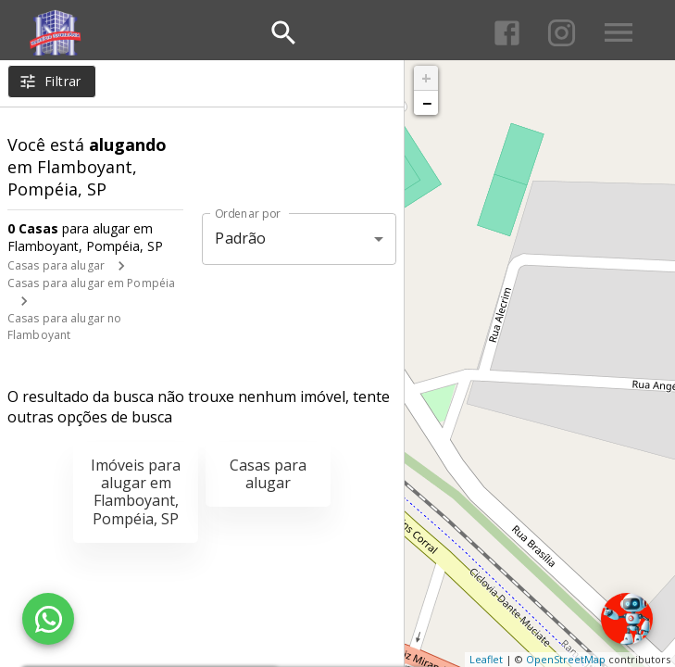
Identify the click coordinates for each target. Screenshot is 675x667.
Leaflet (486, 659)
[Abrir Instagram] (561, 33)
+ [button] (426, 78)
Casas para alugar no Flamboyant (64, 326)
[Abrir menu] (618, 32)
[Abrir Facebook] (507, 33)
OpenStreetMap (566, 659)
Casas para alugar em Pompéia (91, 283)
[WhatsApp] (48, 619)
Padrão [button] (240, 238)
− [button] (426, 103)
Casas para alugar (56, 265)
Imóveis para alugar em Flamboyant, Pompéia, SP (136, 492)
